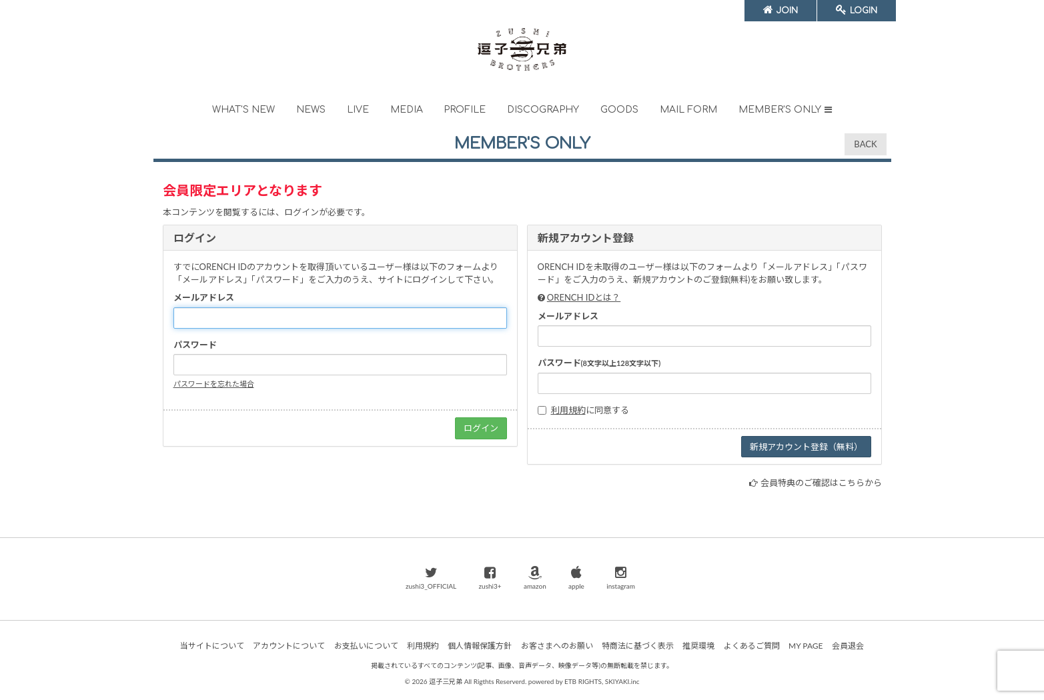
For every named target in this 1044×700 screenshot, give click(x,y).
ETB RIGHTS (583, 681)
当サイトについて (212, 646)
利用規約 (568, 410)
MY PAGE (806, 646)
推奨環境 (698, 646)
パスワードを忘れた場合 (213, 383)
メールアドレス (203, 297)
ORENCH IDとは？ (583, 297)
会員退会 (848, 646)
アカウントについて (289, 646)
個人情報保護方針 (480, 646)
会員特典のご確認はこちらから (821, 482)
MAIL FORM (688, 110)
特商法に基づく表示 (638, 646)
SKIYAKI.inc (622, 681)
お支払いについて (366, 646)
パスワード (195, 344)
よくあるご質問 (752, 646)
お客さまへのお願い (557, 646)
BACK (865, 144)
